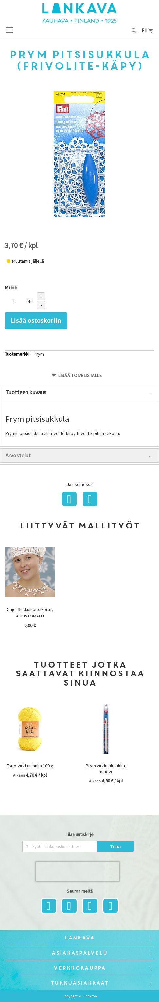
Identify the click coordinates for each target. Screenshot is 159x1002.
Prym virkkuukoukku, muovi (106, 769)
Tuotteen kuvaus (25, 392)
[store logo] (79, 13)
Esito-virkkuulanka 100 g (30, 766)
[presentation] (77, 871)
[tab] (79, 393)
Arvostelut (18, 455)
